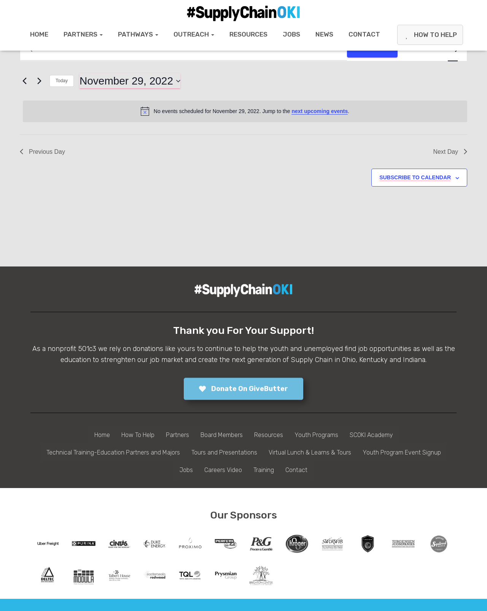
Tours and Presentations (224, 452)
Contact (364, 34)
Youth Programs (316, 435)
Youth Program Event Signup (402, 452)
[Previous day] (24, 81)
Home (39, 34)
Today (62, 80)
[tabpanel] (48, 544)
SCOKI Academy (371, 435)
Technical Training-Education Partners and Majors (113, 452)
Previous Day (42, 151)
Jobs (291, 34)
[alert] (245, 111)
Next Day (450, 151)
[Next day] (39, 81)
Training (263, 470)
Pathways (138, 34)
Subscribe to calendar (415, 177)
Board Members (222, 435)
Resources (248, 34)
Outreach (193, 34)
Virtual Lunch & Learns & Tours (310, 452)
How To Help (430, 35)
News (324, 34)
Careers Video (223, 470)
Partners (83, 34)
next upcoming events (319, 111)
